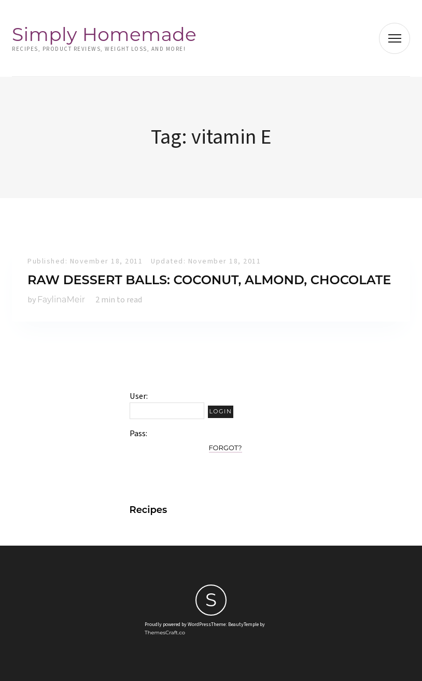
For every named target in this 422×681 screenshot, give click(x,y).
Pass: (138, 433)
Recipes (148, 510)
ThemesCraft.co (165, 632)
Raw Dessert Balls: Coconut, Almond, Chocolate (209, 279)
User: (139, 396)
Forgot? (225, 447)
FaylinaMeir (61, 299)
